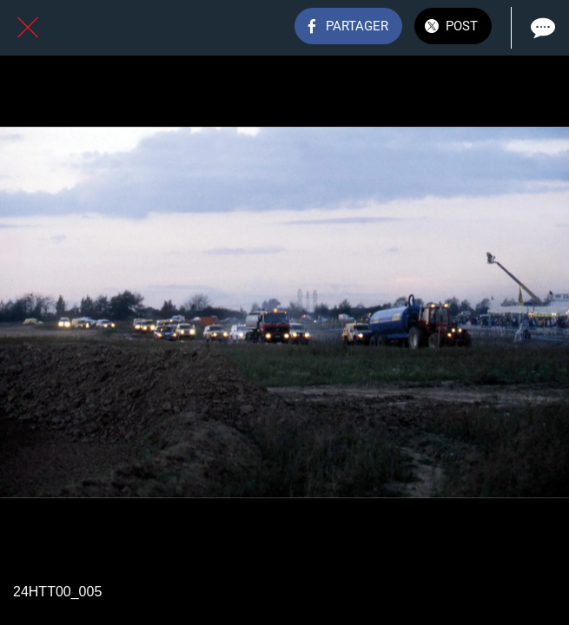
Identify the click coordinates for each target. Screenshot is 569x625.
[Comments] (541, 28)
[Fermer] (27, 27)
